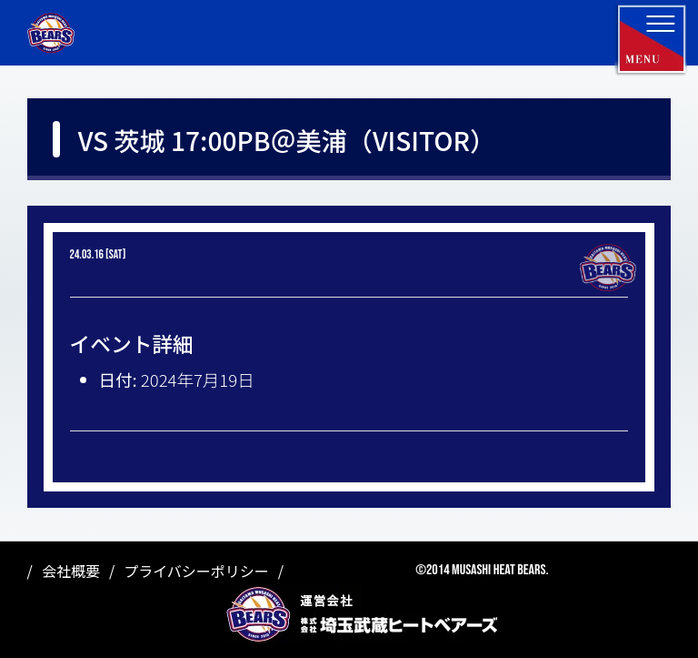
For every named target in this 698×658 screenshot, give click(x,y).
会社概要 (71, 571)
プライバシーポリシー (196, 571)
